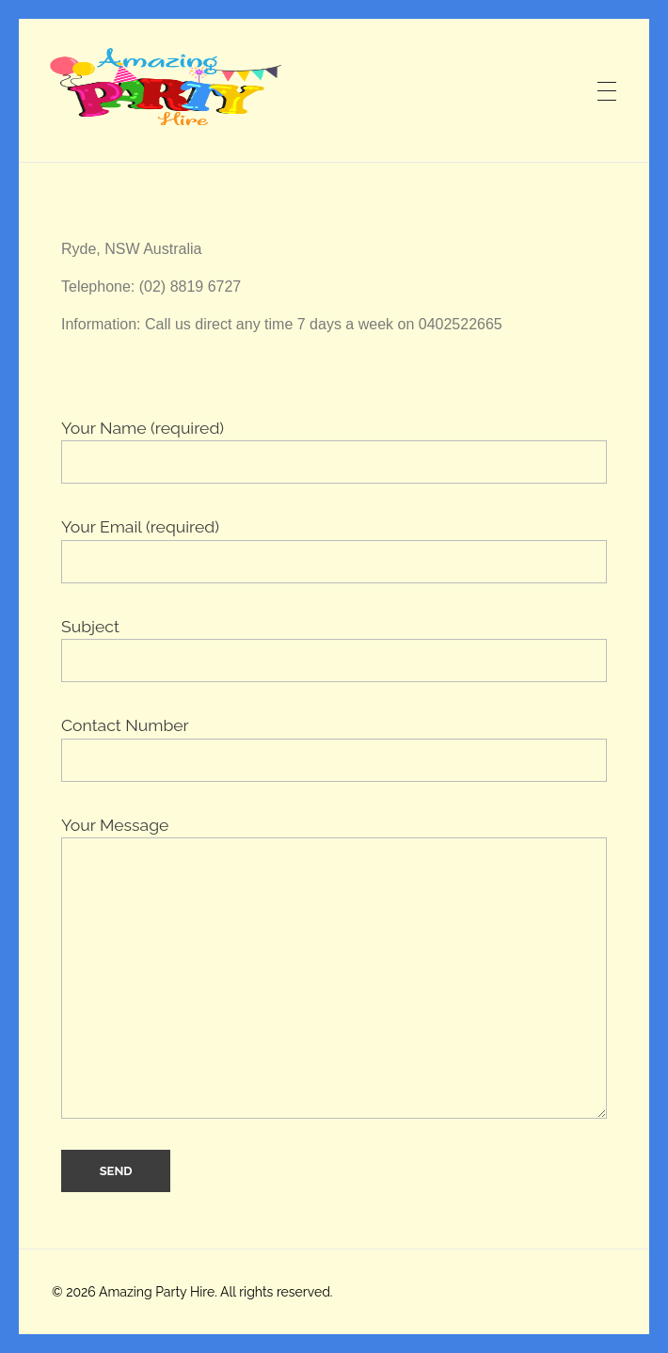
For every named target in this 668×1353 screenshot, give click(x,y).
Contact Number (334, 748)
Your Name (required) (334, 451)
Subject (334, 649)
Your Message (334, 967)
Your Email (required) (334, 549)
